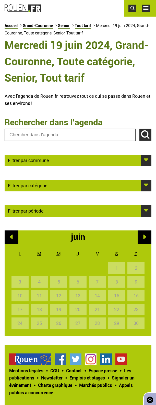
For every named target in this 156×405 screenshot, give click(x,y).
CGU (54, 370)
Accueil (11, 25)
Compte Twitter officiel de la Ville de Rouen (75, 359)
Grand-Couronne (38, 25)
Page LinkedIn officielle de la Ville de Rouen (106, 359)
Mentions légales (26, 370)
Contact (74, 370)
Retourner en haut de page (149, 398)
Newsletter (52, 378)
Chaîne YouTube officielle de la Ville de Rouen (121, 359)
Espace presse (103, 370)
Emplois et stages (87, 378)
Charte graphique (55, 385)
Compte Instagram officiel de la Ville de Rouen (91, 359)
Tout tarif (83, 25)
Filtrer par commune (28, 160)
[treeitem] (32, 359)
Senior (64, 25)
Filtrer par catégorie (27, 185)
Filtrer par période (26, 210)
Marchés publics (95, 385)
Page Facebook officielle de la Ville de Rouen (60, 359)
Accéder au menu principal (149, 15)
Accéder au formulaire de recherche (135, 15)
